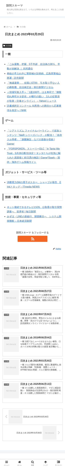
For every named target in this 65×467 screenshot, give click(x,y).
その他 (7, 46)
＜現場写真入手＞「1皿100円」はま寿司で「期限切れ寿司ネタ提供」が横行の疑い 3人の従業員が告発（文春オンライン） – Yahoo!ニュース (34, 96)
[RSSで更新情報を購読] (32, 239)
